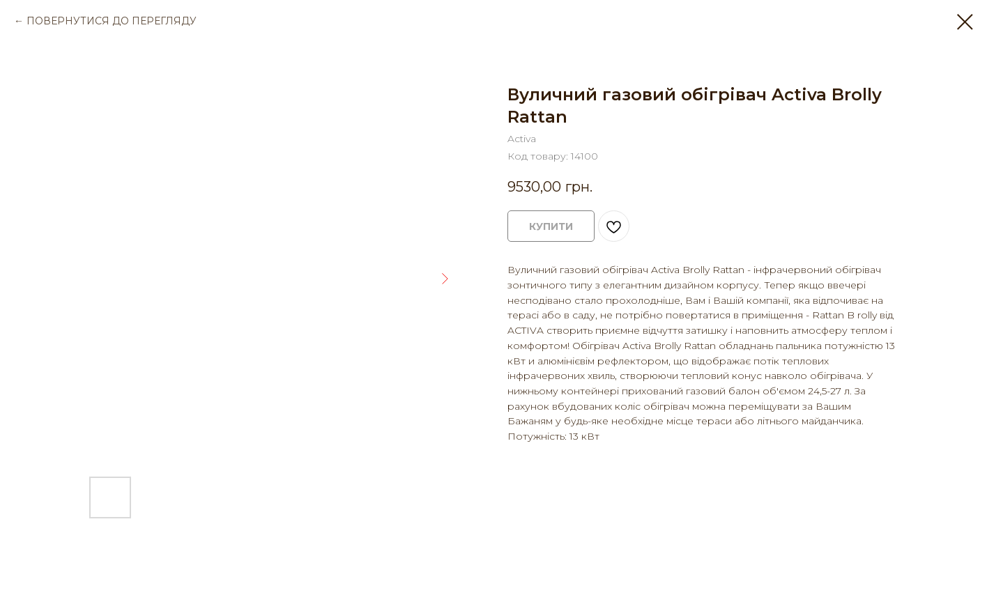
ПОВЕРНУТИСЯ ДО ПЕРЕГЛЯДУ (111, 21)
